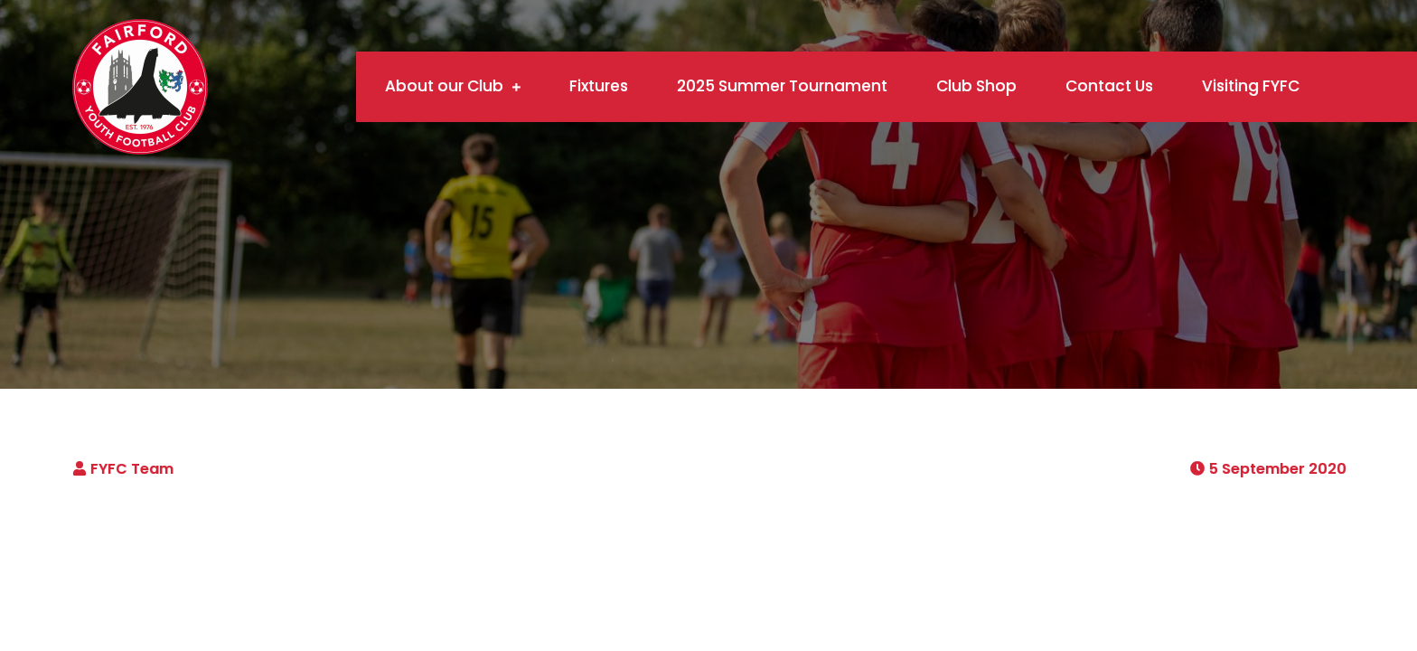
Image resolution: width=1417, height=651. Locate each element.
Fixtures (598, 86)
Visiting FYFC (1251, 86)
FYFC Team (132, 468)
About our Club (444, 86)
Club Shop (976, 86)
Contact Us (1109, 86)
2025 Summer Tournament (782, 86)
